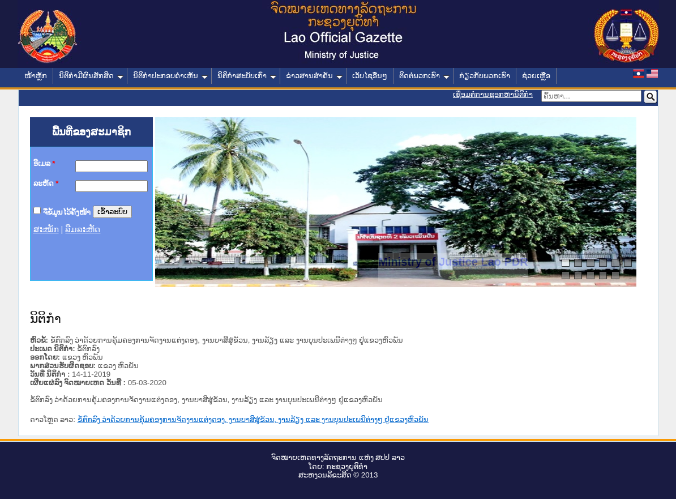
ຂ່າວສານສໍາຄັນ (314, 75)
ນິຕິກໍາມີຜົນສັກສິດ (91, 75)
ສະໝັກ (46, 229)
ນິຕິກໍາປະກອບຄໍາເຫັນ (170, 75)
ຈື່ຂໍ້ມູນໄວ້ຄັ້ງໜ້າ (67, 211)
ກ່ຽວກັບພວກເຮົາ (484, 75)
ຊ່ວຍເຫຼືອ (536, 75)
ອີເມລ (44, 163)
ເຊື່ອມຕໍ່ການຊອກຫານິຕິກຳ (493, 94)
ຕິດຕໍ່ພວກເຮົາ (424, 75)
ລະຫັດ (46, 183)
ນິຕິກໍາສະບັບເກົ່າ (246, 75)
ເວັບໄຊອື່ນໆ (369, 75)
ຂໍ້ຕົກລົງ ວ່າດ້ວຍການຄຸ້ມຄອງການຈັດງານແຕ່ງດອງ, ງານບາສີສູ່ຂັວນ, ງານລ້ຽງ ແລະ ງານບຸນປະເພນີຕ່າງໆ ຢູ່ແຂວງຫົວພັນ (253, 419)
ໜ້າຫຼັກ (35, 75)
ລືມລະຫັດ (82, 229)
